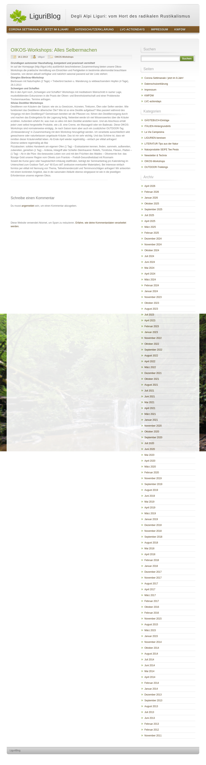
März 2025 (150, 227)
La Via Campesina (154, 132)
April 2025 (149, 221)
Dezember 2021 (153, 373)
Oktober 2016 (151, 607)
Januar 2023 (151, 332)
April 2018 (149, 554)
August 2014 (151, 653)
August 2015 (151, 624)
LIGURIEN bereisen (155, 137)
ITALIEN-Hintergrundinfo (157, 126)
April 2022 (149, 361)
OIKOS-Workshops (64, 57)
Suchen (187, 58)
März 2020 (150, 466)
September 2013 (153, 700)
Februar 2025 (151, 232)
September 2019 (153, 484)
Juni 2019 (149, 495)
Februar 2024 (151, 285)
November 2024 (153, 244)
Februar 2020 (151, 472)
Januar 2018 (151, 566)
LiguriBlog (35, 16)
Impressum (150, 89)
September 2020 (153, 437)
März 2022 (150, 367)
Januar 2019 (151, 519)
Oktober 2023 (151, 303)
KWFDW (149, 95)
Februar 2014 (151, 683)
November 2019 (153, 478)
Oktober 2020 (151, 431)
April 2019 (149, 507)
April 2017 (149, 589)
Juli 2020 (149, 443)
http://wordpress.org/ (154, 758)
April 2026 (149, 186)
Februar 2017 (151, 601)
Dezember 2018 (153, 525)
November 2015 (153, 618)
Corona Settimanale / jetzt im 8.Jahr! (163, 78)
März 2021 (150, 414)
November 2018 (153, 531)
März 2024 (150, 279)
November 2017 (153, 577)
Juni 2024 (149, 262)
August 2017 (151, 583)
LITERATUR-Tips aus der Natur (161, 143)
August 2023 (151, 308)
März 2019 (150, 513)
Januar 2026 (151, 197)
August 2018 (151, 542)
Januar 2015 (151, 636)
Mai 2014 (149, 671)
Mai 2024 (149, 267)
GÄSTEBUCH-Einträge (156, 120)
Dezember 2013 (153, 694)
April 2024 (149, 273)
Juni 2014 (149, 665)
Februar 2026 (151, 191)
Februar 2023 (151, 326)
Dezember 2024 (153, 238)
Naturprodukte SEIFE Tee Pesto (161, 149)
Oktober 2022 (151, 343)
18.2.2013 (23, 57)
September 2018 (153, 536)
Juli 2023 (149, 314)
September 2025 (153, 209)
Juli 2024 (149, 256)
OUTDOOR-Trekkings (156, 167)
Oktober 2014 (151, 647)
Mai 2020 (149, 455)
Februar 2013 (151, 723)
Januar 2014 (151, 688)
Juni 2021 (149, 396)
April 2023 (149, 320)
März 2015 (150, 630)
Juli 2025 (149, 215)
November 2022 (153, 338)
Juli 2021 (149, 390)
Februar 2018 (151, 560)
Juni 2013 (149, 718)
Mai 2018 (149, 548)
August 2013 (151, 706)
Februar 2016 (151, 612)
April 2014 (149, 677)
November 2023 (153, 297)
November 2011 (153, 735)
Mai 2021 (149, 402)
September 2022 (153, 349)
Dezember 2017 (153, 571)
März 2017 (150, 595)
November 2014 (153, 642)
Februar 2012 (151, 729)
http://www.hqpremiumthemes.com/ (183, 758)
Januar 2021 (151, 419)
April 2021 (149, 408)
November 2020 (153, 425)
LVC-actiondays (152, 101)
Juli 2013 (149, 712)
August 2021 (151, 384)
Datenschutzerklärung (156, 83)
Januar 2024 (151, 291)
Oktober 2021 (151, 379)
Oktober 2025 (151, 203)
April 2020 (149, 460)
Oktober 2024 (151, 250)
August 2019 (151, 490)
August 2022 (151, 355)
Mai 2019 (149, 501)
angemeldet (28, 205)
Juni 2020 (149, 449)
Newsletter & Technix (155, 155)
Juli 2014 (149, 659)
